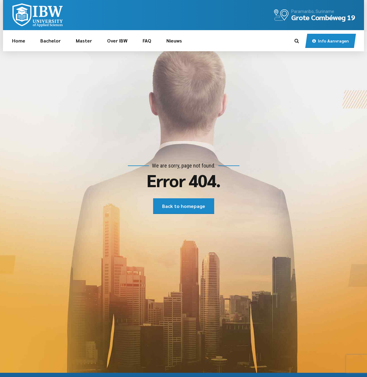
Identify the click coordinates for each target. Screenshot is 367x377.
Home (18, 40)
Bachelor (50, 40)
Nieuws (174, 40)
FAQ (147, 40)
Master (84, 40)
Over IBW (117, 40)
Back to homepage (183, 206)
